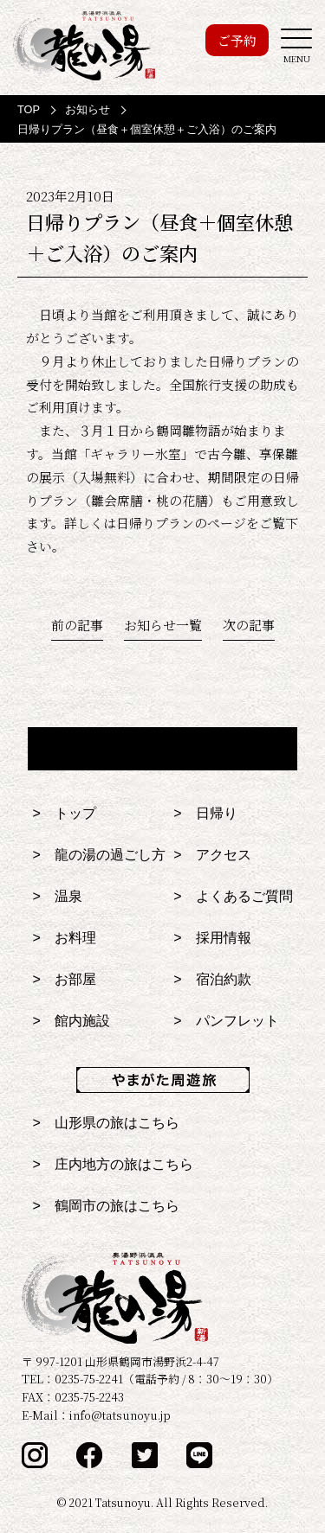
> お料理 (64, 937)
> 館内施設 (71, 1020)
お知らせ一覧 (163, 625)
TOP (28, 109)
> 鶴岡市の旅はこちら (106, 1205)
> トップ (64, 813)
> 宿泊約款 (211, 979)
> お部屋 (64, 979)
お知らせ (87, 109)
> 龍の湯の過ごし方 (99, 854)
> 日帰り (205, 813)
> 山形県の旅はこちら (106, 1122)
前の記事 (77, 625)
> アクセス (211, 854)
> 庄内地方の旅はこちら (113, 1164)
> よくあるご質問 (232, 896)
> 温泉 (57, 896)
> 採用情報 (211, 937)
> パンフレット (225, 1020)
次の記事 (249, 625)
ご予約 (237, 40)
